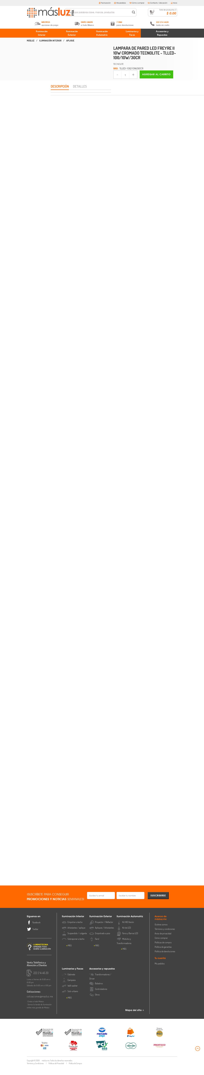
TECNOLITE (118, 64)
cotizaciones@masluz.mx (39, 1004)
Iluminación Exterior (72, 33)
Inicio (174, 3)
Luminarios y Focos (132, 33)
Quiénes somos (161, 932)
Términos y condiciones (165, 936)
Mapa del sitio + (134, 1017)
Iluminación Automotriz (102, 33)
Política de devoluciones (165, 959)
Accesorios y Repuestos (162, 33)
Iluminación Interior (42, 33)
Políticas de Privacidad (56, 1071)
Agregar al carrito (156, 74)
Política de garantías (163, 954)
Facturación (105, 3)
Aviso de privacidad (163, 941)
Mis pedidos (120, 3)
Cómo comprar (136, 3)
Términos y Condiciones (35, 1071)
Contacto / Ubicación (157, 3)
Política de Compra (75, 1071)
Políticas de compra (163, 950)
